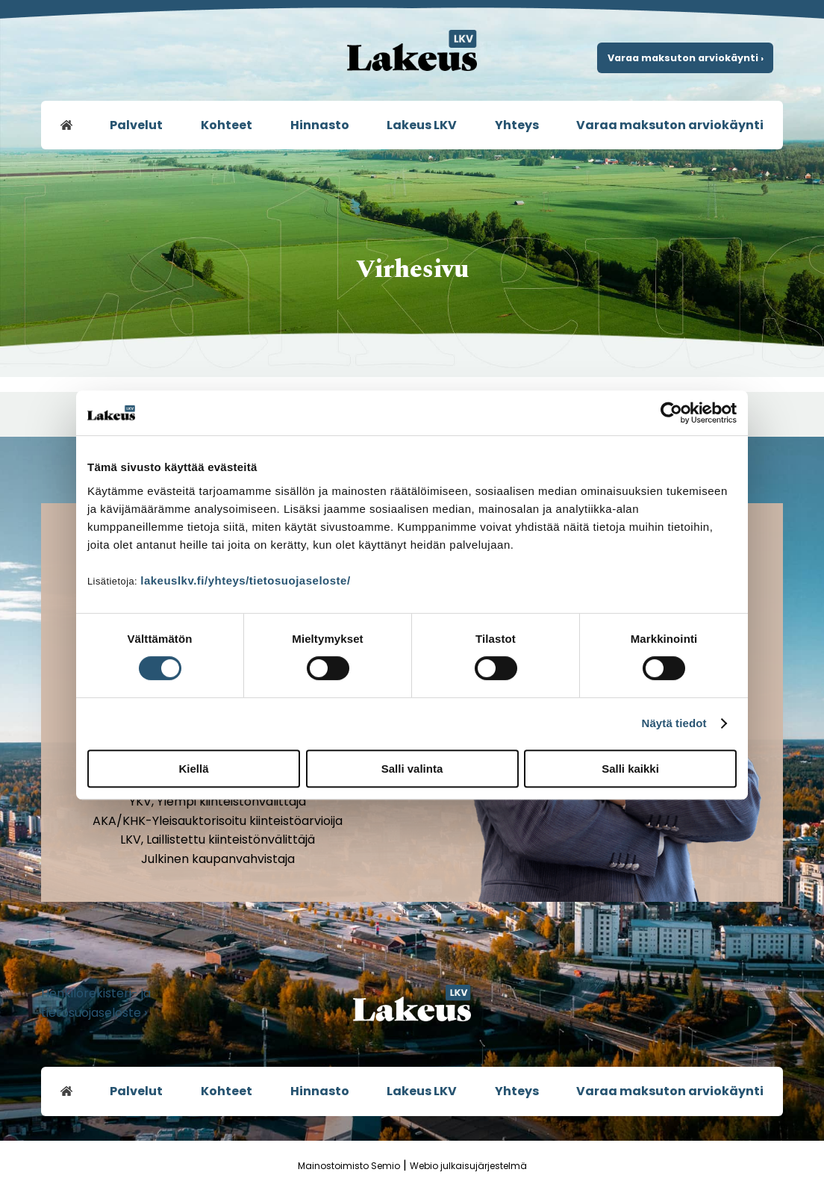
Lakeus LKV (422, 125)
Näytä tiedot (674, 723)
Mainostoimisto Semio (349, 1165)
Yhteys (517, 125)
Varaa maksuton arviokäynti (670, 125)
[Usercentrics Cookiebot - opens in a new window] (671, 413)
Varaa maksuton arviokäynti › (686, 58)
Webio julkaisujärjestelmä (468, 1165)
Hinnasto (319, 125)
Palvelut (136, 125)
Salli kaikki (630, 768)
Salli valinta (412, 768)
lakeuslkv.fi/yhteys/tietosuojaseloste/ (245, 580)
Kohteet (226, 125)
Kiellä (193, 768)
